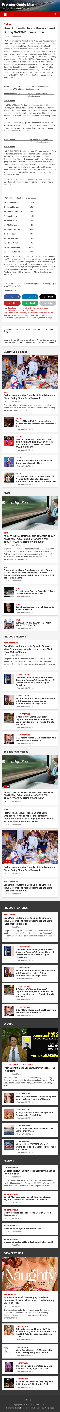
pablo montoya (9, 318)
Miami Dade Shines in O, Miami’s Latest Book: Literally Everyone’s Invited (34, 1351)
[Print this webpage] (47, 303)
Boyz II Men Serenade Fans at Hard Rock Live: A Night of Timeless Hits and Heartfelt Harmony (27, 1198)
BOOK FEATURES (13, 1253)
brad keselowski (14, 308)
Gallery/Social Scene (15, 351)
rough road (20, 318)
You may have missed (16, 751)
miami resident (18, 315)
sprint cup (43, 318)
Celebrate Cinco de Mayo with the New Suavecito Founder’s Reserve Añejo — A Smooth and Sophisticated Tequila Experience (34, 681)
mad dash (8, 315)
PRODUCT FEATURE (11, 643)
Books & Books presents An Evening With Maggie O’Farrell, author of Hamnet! (35, 1097)
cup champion (9, 310)
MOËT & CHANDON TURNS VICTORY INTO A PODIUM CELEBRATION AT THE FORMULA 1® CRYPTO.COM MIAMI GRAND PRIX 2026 (34, 443)
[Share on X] (47, 296)
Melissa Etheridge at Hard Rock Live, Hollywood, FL (29, 1242)
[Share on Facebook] (12, 296)
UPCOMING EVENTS (26, 1065)
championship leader (40, 308)
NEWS (7, 492)
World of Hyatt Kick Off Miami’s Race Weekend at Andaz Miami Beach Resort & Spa (35, 424)
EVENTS (8, 1023)
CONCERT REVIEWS (11, 1168)
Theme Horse (19, 1408)
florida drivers (28, 310)
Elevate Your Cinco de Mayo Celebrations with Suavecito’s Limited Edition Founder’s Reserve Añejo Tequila (35, 701)
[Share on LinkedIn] (30, 296)
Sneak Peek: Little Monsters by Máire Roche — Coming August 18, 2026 (33, 1367)
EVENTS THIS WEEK (11, 1065)
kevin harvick (33, 313)
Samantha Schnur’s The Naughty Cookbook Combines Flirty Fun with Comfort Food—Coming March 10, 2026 (29, 1300)
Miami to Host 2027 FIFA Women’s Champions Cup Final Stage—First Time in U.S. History (35, 1147)
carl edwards (27, 308)
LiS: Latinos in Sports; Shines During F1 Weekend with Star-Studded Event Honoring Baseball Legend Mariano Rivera (35, 479)
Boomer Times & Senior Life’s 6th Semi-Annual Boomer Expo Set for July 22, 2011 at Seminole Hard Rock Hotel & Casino (29, 341)
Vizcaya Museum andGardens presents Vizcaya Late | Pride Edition (34, 1113)
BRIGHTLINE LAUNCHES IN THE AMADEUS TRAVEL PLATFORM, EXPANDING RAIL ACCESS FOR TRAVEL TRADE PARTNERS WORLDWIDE (30, 539)
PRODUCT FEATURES (16, 907)
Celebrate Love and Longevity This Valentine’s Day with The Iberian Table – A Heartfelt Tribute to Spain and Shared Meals (35, 1333)
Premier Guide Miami (20, 4)
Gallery (7, 392)
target (50, 318)
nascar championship (33, 315)
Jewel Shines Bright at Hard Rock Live (22, 1228)
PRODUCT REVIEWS (15, 636)
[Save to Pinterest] (12, 303)
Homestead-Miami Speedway (15, 313)
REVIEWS (9, 1160)
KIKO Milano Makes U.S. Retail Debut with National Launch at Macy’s (35, 738)
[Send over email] (30, 303)
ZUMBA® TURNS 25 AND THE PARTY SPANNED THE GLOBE (33, 624)
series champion (32, 318)
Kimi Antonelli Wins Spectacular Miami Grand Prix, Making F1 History (34, 461)
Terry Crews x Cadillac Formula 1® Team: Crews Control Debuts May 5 (35, 592)
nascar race (46, 315)
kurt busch (43, 313)
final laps (18, 310)
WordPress (49, 1408)
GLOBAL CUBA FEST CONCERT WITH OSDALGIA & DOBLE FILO (29, 331)
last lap (50, 313)
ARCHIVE (7, 24)
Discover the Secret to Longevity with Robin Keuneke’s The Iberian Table (34, 1382)
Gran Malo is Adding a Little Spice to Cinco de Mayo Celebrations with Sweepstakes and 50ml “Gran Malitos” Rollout (28, 649)
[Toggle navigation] (5, 14)
